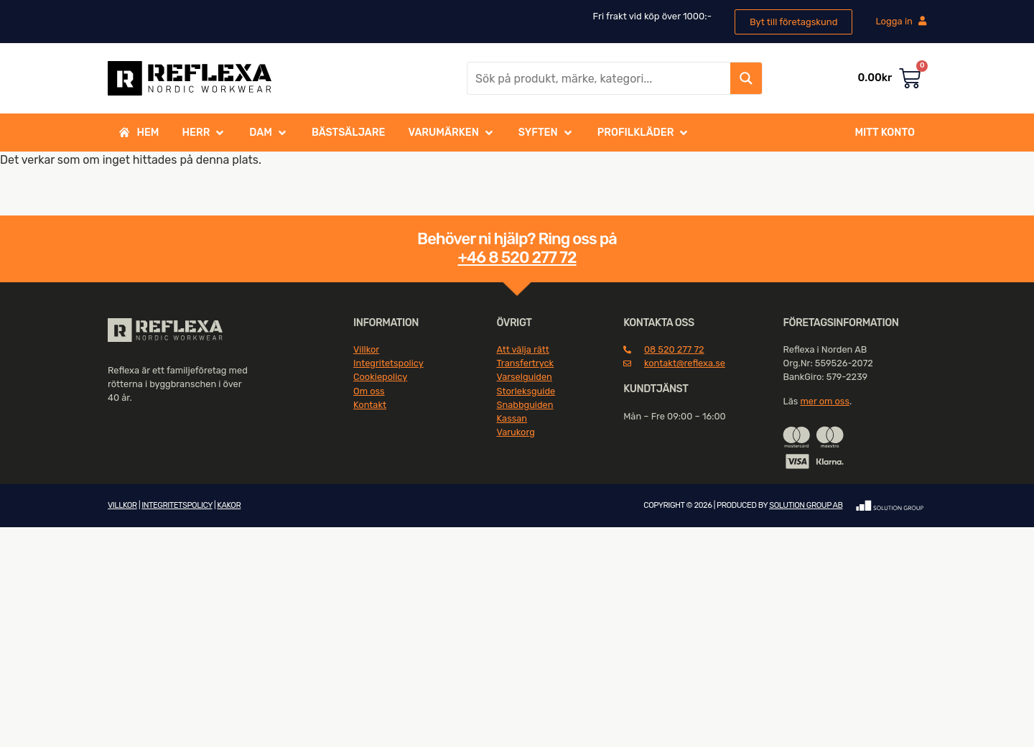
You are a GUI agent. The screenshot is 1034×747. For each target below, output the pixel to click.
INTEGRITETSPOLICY (176, 505)
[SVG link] (165, 330)
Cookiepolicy (380, 376)
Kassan (512, 418)
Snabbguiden (525, 404)
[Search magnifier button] (746, 78)
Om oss (369, 391)
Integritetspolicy (388, 363)
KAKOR (229, 505)
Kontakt (369, 404)
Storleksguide (526, 391)
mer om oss (824, 401)
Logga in (900, 21)
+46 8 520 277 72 (516, 257)
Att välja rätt (523, 349)
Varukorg (516, 432)
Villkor (366, 349)
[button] (204, 132)
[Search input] (599, 78)
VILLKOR (122, 505)
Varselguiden (524, 376)
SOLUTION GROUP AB (805, 505)
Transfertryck (525, 363)
